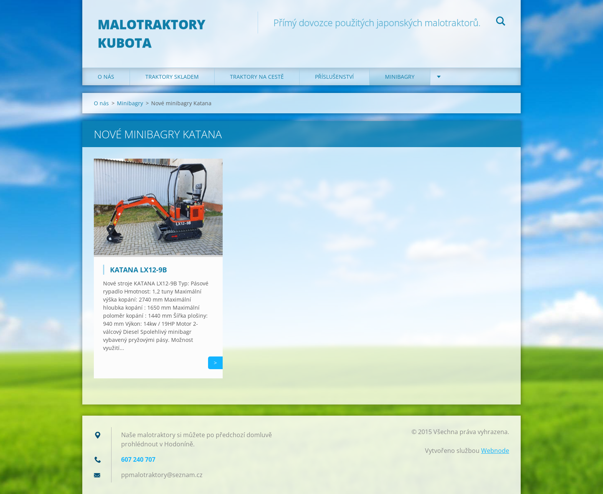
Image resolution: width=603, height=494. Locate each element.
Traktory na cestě (257, 76)
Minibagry (400, 76)
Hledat (500, 22)
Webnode (495, 450)
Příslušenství (334, 76)
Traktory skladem (172, 76)
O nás (106, 76)
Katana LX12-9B (138, 269)
